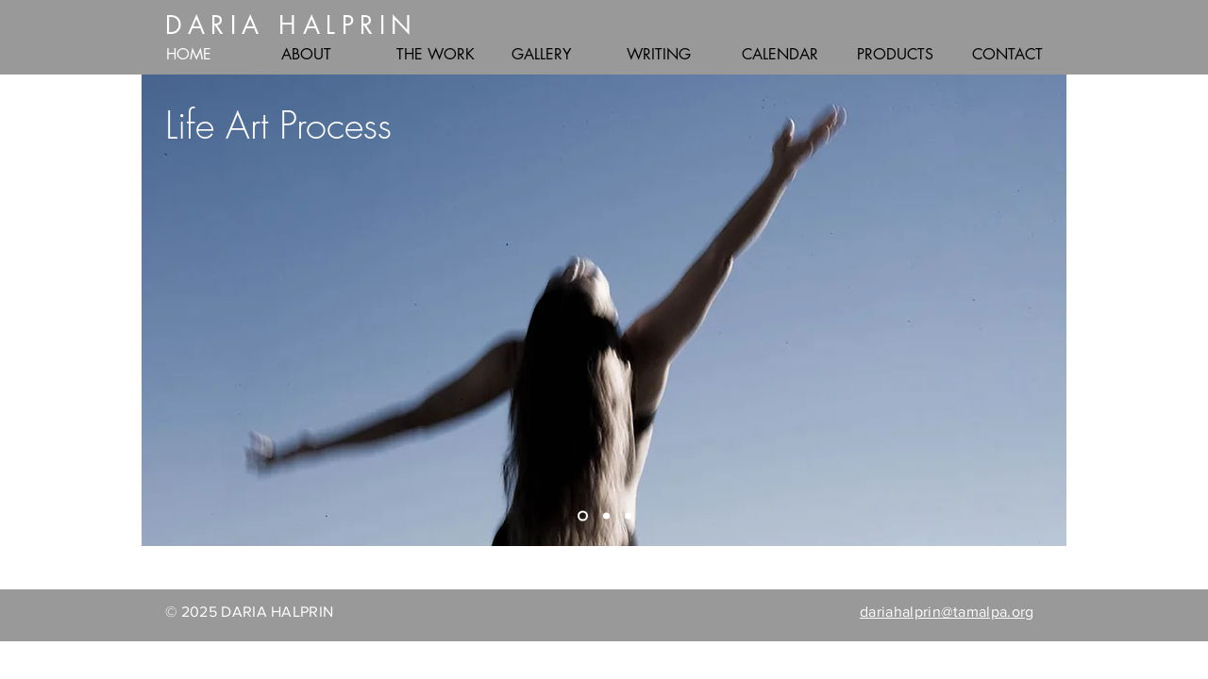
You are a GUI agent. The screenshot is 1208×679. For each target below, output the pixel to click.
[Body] (628, 516)
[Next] (1040, 310)
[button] (324, 54)
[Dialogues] (606, 516)
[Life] (583, 516)
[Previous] (167, 310)
